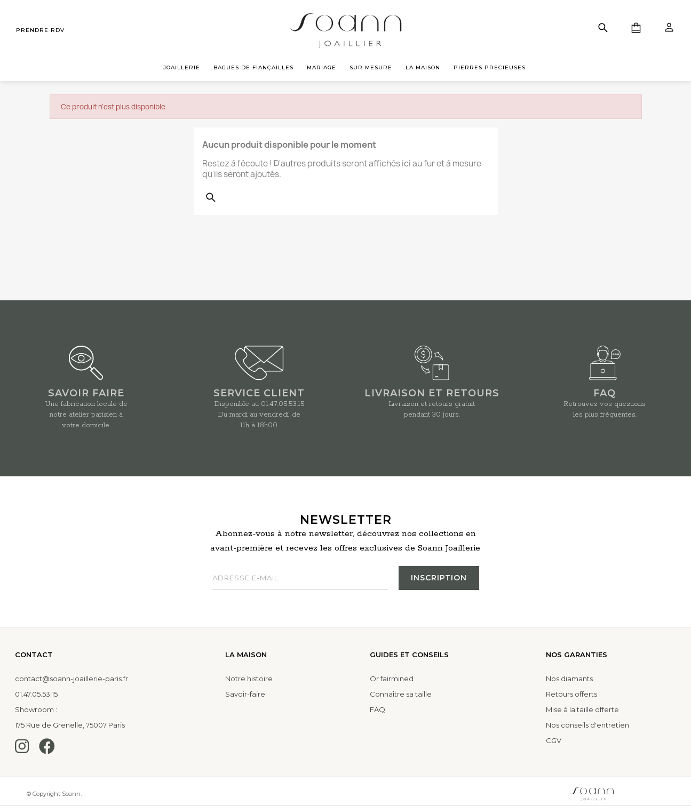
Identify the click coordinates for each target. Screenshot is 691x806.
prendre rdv (40, 30)
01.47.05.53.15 (283, 404)
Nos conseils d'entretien (587, 725)
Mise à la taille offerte (582, 709)
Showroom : (36, 709)
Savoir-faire (245, 694)
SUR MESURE (371, 67)
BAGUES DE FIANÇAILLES (253, 67)
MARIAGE (321, 67)
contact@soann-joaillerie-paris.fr (71, 678)
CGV (553, 740)
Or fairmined (392, 678)
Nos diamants (569, 678)
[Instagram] (22, 746)
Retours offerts (571, 694)
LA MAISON (423, 67)
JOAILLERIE (181, 67)
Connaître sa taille (401, 694)
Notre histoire (249, 678)
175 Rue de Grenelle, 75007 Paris (70, 725)
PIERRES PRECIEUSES (490, 67)
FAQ (377, 709)
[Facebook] (47, 746)
